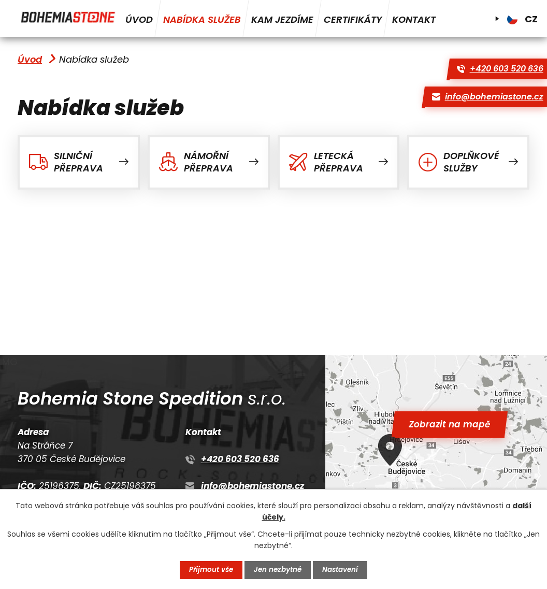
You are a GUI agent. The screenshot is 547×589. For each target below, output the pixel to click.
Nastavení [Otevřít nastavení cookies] (342, 570)
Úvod (139, 19)
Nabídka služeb (202, 19)
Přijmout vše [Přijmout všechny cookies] (209, 570)
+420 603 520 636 (240, 459)
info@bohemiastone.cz (252, 486)
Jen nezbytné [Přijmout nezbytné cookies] (278, 570)
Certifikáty (353, 19)
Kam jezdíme (282, 19)
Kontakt (414, 19)
